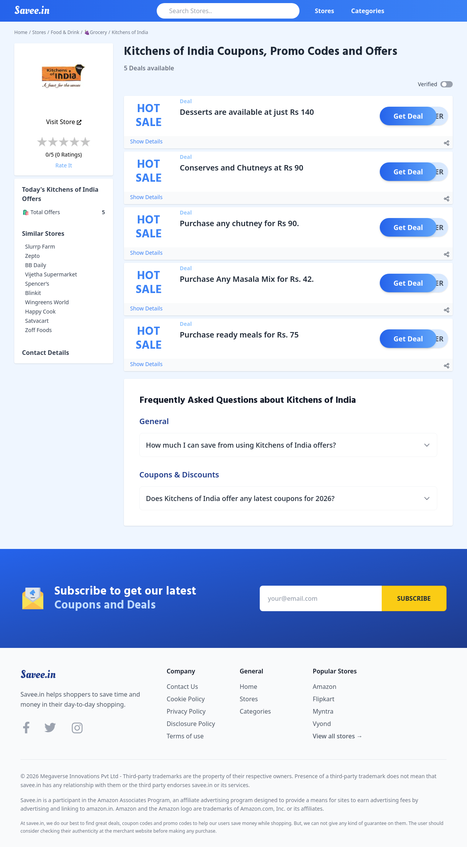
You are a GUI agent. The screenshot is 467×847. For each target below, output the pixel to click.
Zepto (32, 255)
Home (20, 32)
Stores (324, 11)
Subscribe (414, 598)
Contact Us (182, 686)
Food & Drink (65, 32)
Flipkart (323, 699)
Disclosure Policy (191, 723)
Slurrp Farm (40, 246)
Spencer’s (37, 283)
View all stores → (337, 736)
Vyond (322, 723)
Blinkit (33, 293)
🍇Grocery (95, 32)
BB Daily (35, 265)
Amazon (324, 686)
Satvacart (37, 320)
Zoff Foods (38, 330)
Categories (367, 11)
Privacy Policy (186, 711)
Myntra (323, 711)
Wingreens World (47, 302)
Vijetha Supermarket (51, 274)
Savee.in (38, 674)
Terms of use (185, 736)
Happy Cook (40, 311)
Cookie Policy (186, 699)
